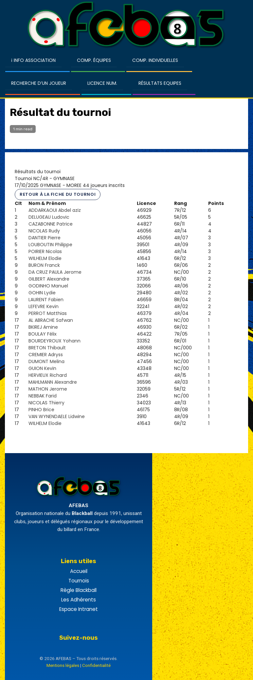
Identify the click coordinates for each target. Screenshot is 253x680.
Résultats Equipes (159, 83)
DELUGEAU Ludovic (48, 217)
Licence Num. (102, 83)
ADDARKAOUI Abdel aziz (54, 210)
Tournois (78, 580)
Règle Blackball (79, 590)
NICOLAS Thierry (46, 402)
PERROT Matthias (47, 313)
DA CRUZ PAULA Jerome (54, 272)
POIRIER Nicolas (45, 251)
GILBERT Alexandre (48, 279)
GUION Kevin (42, 368)
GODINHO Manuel (48, 286)
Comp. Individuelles (155, 60)
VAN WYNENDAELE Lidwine (56, 416)
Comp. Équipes (94, 60)
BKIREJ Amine (43, 327)
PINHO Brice (41, 409)
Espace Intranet (78, 609)
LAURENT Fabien (45, 299)
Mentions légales (62, 665)
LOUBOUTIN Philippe (50, 244)
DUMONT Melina (46, 361)
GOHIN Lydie (42, 292)
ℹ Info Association (33, 60)
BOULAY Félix (42, 334)
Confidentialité (96, 665)
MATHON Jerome (47, 389)
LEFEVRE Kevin (43, 306)
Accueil (78, 571)
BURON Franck (44, 265)
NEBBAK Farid (42, 396)
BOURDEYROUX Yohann (54, 341)
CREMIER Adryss (45, 354)
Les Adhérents (78, 599)
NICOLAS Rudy (44, 231)
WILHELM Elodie (45, 258)
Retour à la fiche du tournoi (58, 194)
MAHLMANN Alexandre (52, 382)
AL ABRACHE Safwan (50, 320)
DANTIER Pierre (44, 237)
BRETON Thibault (47, 347)
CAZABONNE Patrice (50, 224)
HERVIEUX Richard (47, 375)
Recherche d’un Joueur (38, 83)
